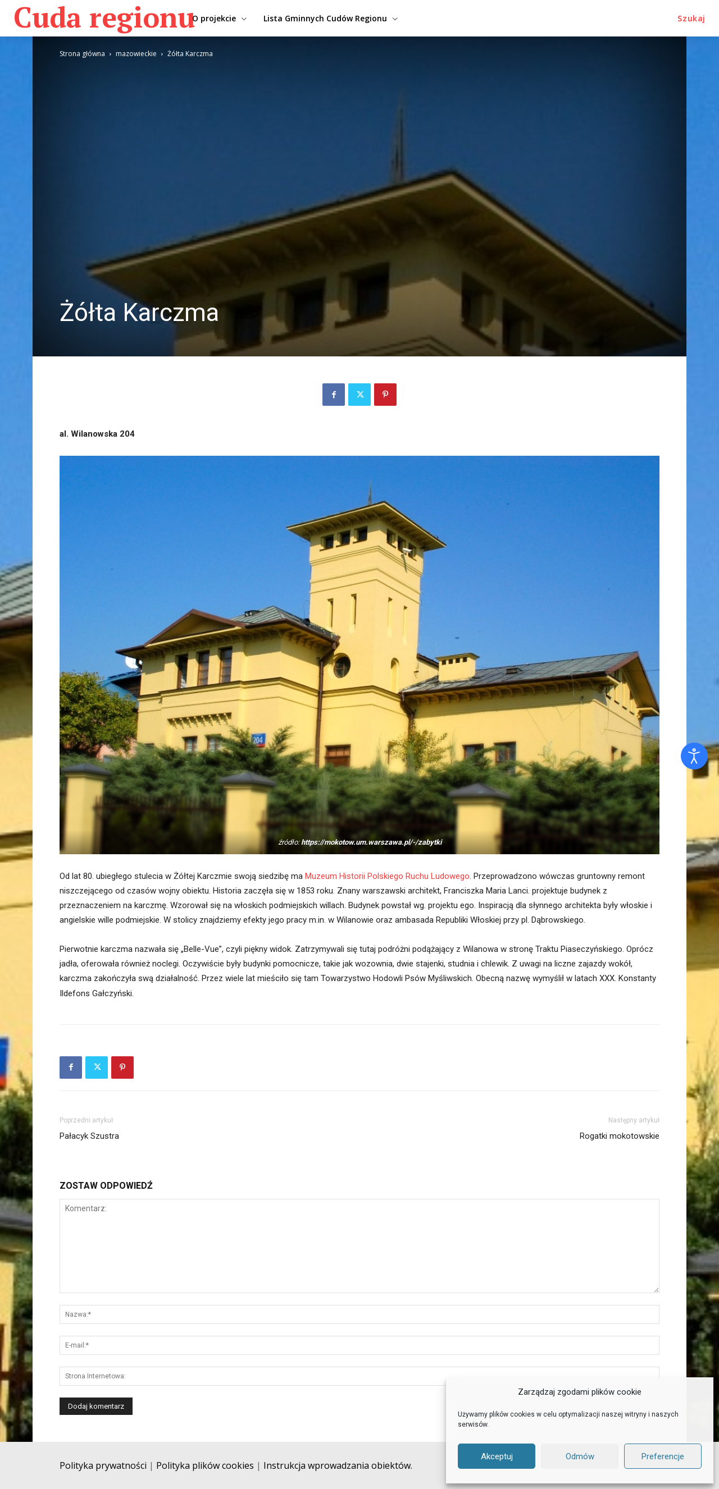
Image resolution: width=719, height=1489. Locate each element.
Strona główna (82, 53)
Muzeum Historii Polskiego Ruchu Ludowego (387, 876)
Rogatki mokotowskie (619, 1136)
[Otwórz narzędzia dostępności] (694, 756)
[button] (691, 18)
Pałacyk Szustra (89, 1136)
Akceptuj (497, 1456)
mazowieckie (136, 53)
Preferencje (662, 1456)
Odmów (580, 1456)
